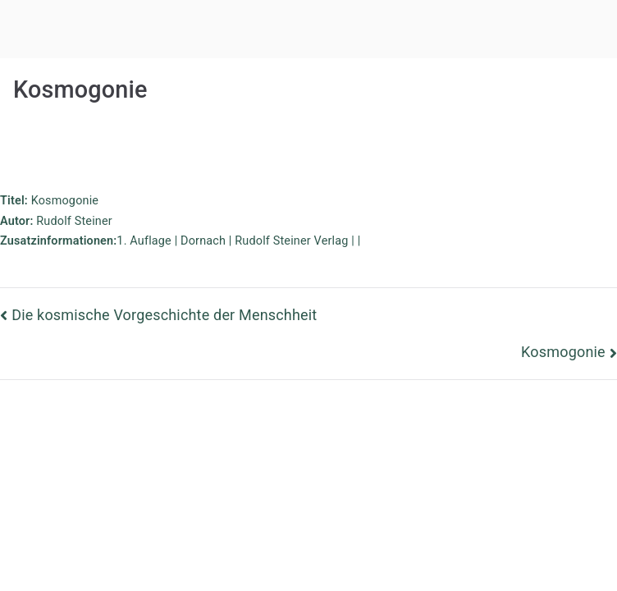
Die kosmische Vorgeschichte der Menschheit (164, 314)
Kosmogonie (563, 351)
